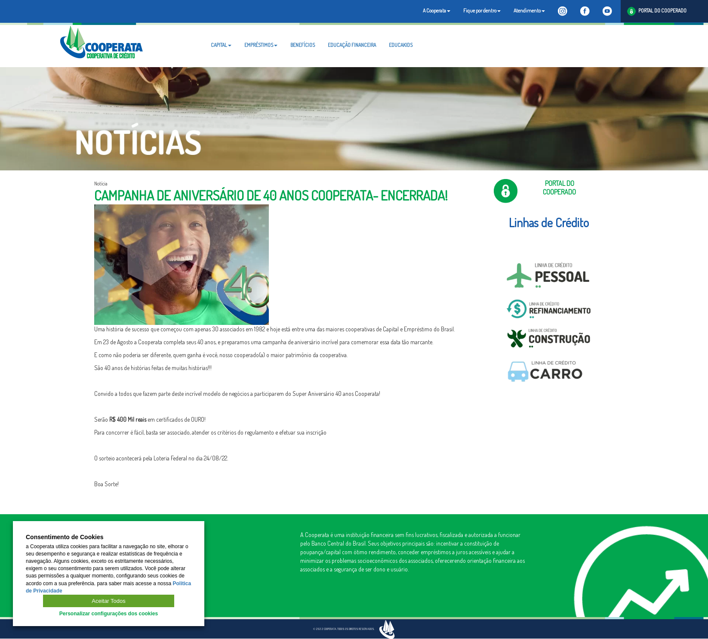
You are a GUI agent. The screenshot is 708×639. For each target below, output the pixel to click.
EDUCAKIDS (400, 45)
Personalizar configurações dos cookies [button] (108, 614)
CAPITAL (221, 45)
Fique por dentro (482, 10)
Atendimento (529, 10)
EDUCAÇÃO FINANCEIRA (352, 45)
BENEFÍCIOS (302, 45)
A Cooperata (436, 10)
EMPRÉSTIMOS (260, 45)
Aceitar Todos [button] (109, 601)
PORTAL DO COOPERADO (656, 11)
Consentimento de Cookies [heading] (64, 537)
